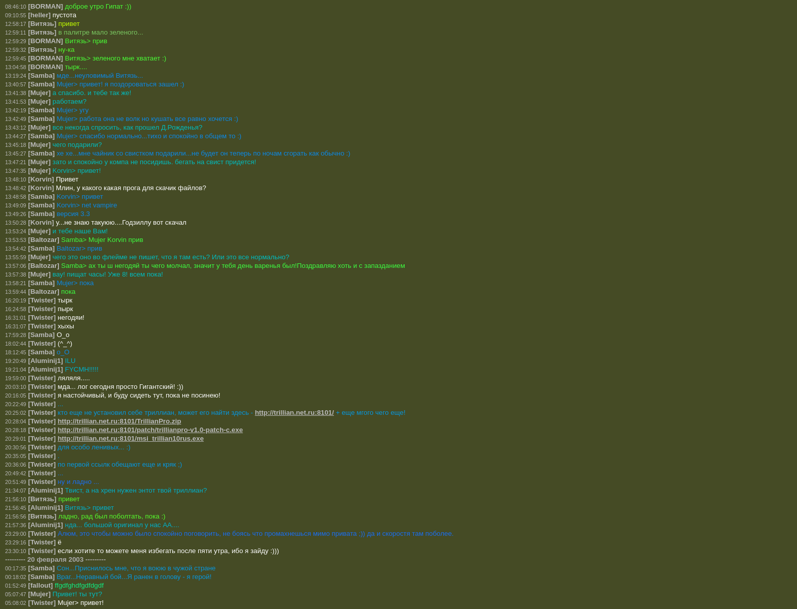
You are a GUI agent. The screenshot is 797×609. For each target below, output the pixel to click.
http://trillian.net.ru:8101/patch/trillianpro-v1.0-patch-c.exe (149, 430)
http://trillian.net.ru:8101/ (294, 412)
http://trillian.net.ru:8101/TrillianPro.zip (119, 421)
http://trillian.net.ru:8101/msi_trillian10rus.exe (130, 438)
